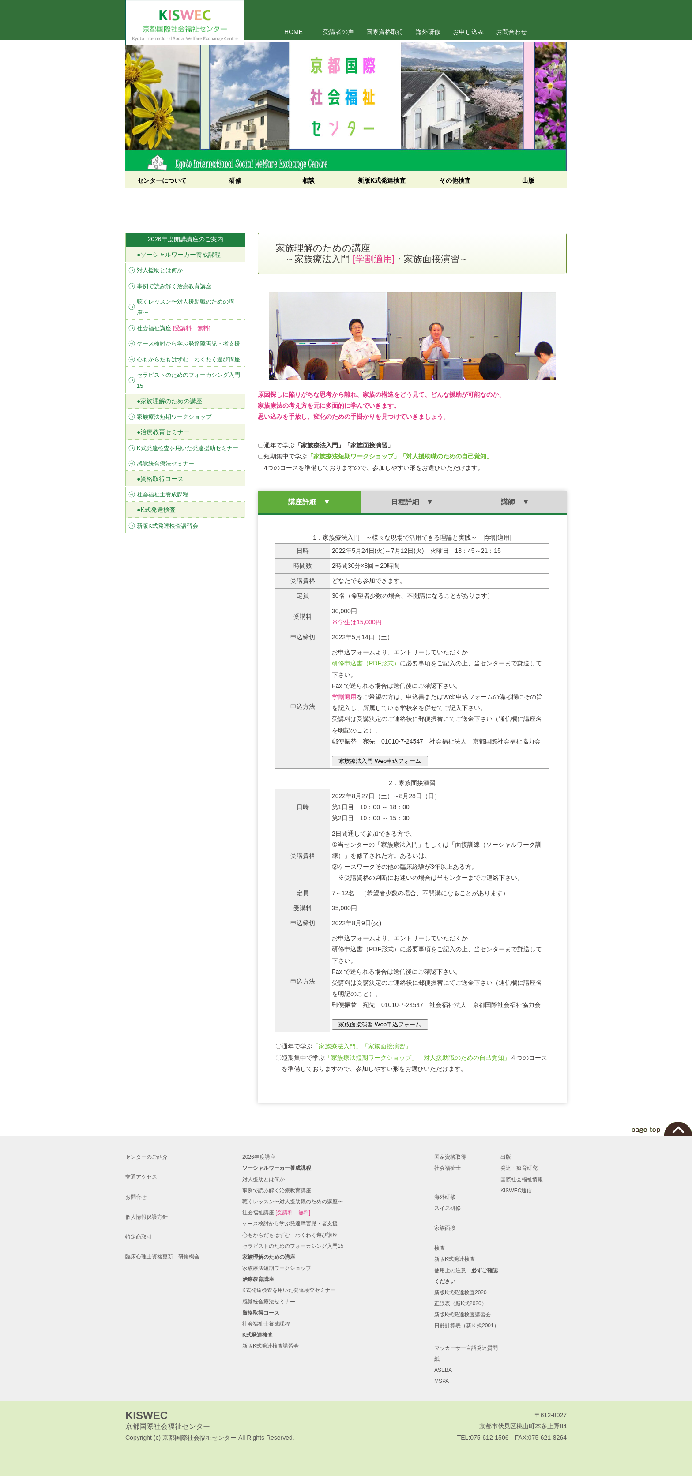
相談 (308, 180)
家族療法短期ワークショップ (174, 416)
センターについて (162, 180)
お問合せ (136, 1197)
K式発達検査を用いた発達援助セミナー (187, 448)
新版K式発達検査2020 (460, 1292)
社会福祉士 (447, 1168)
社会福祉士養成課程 (162, 494)
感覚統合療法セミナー (165, 463)
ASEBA (443, 1370)
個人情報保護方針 (146, 1217)
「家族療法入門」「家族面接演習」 (361, 1046)
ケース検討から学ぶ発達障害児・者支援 (188, 343)
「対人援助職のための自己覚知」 (463, 1057)
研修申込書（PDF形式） (366, 663)
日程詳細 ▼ (412, 502)
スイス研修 (447, 1208)
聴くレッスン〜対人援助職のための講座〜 (185, 307)
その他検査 (455, 180)
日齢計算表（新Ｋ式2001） (466, 1325)
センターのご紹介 (146, 1157)
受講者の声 (338, 31)
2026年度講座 (258, 1157)
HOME (293, 31)
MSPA (441, 1381)
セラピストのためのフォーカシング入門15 (188, 380)
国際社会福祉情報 (521, 1179)
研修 (235, 180)
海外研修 (428, 31)
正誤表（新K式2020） (460, 1303)
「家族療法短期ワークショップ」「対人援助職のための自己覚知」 (400, 456)
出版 (528, 180)
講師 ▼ (515, 502)
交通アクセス (141, 1177)
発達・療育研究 (519, 1168)
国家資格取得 (384, 31)
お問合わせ (511, 31)
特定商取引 (138, 1237)
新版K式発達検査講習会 (167, 525)
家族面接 (444, 1228)
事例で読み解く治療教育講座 (174, 286)
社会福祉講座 (174, 328)
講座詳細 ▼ (309, 502)
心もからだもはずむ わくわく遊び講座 (188, 359)
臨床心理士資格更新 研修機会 (162, 1257)
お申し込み (468, 31)
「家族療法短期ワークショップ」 (371, 1057)
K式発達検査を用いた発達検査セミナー (289, 1290)
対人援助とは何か (160, 270)
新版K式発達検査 (382, 180)
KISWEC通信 (516, 1190)
